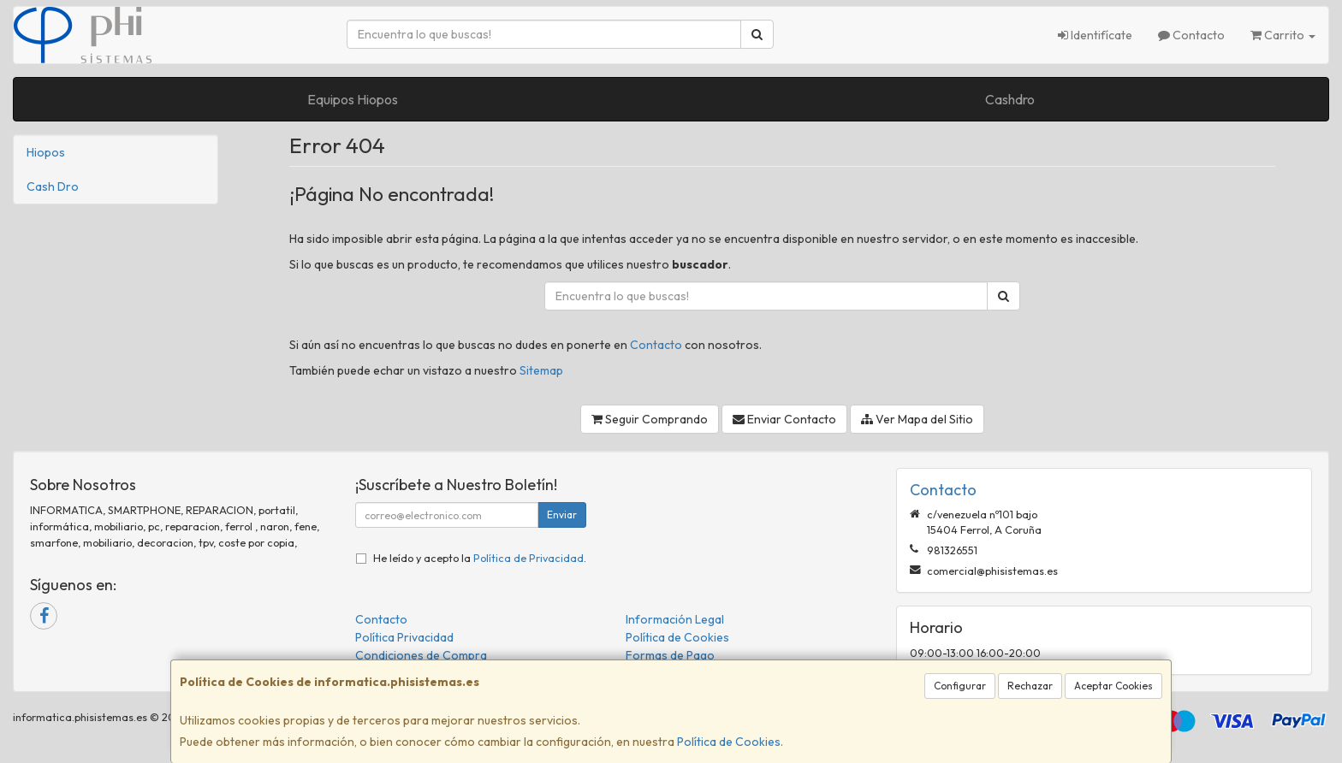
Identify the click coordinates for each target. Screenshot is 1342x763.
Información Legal (675, 619)
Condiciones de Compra (421, 655)
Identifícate (1095, 35)
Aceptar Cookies (1113, 685)
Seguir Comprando (649, 419)
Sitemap (541, 370)
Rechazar (1030, 685)
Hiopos (46, 152)
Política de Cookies (729, 741)
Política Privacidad (404, 637)
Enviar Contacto (784, 419)
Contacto (1191, 35)
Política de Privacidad (528, 558)
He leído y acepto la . (479, 558)
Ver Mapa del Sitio (917, 419)
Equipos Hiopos (352, 99)
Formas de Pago (670, 655)
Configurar (960, 685)
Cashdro (1010, 99)
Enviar (562, 514)
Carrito (1282, 35)
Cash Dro (53, 186)
